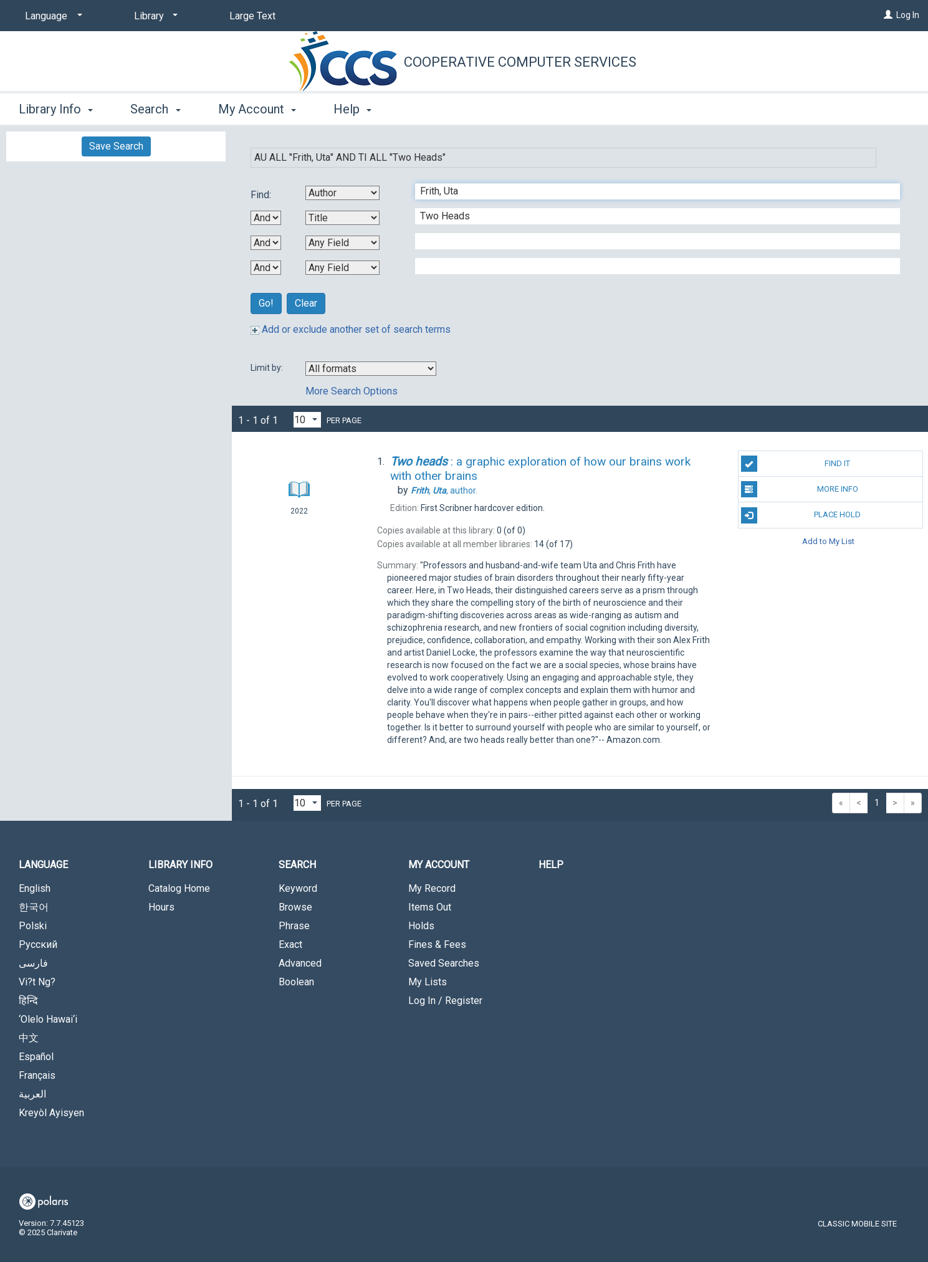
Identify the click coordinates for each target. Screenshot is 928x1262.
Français (37, 1075)
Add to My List (828, 541)
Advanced (300, 963)
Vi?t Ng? (37, 982)
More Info (799, 489)
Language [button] (43, 865)
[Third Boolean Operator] (266, 268)
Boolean (296, 982)
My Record (432, 888)
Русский (38, 944)
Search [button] (155, 109)
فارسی (33, 963)
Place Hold (801, 515)
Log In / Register (445, 1000)
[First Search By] (342, 193)
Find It (796, 464)
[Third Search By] (342, 243)
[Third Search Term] (651, 241)
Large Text (252, 16)
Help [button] (352, 109)
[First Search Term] (651, 191)
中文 (29, 1038)
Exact (290, 944)
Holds (421, 926)
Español (36, 1057)
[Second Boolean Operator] (266, 243)
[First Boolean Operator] (266, 218)
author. (444, 490)
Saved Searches (443, 963)
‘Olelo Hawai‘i (48, 1019)
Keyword (298, 888)
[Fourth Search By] (342, 268)
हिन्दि (28, 1000)
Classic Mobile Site (857, 1223)
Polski (33, 926)
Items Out (429, 907)
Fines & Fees (437, 944)
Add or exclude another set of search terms (351, 329)
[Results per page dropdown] (307, 420)
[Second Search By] (342, 218)
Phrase (294, 926)
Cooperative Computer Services (520, 62)
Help (550, 865)
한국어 (34, 907)
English (34, 888)
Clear (306, 303)
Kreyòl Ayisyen (51, 1113)
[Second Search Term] (651, 216)
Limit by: (268, 368)
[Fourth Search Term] (651, 266)
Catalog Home (179, 888)
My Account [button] (257, 109)
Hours (161, 907)
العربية (32, 1094)
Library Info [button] (56, 109)
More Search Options (351, 391)
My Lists (427, 982)
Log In (907, 15)
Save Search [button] (116, 146)
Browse (295, 907)
